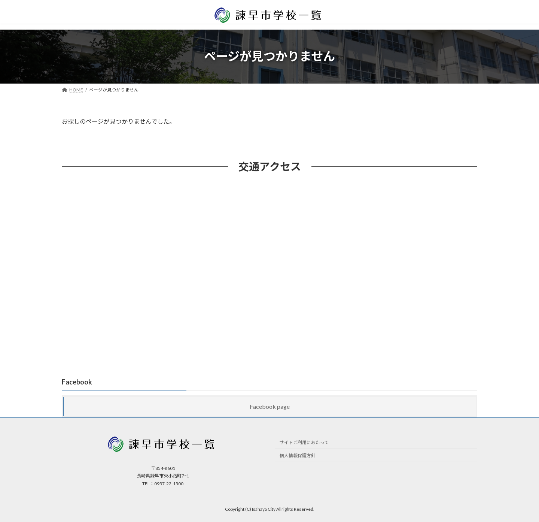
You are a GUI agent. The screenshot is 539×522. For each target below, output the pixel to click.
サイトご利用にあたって (304, 442)
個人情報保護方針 (298, 455)
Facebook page (270, 406)
